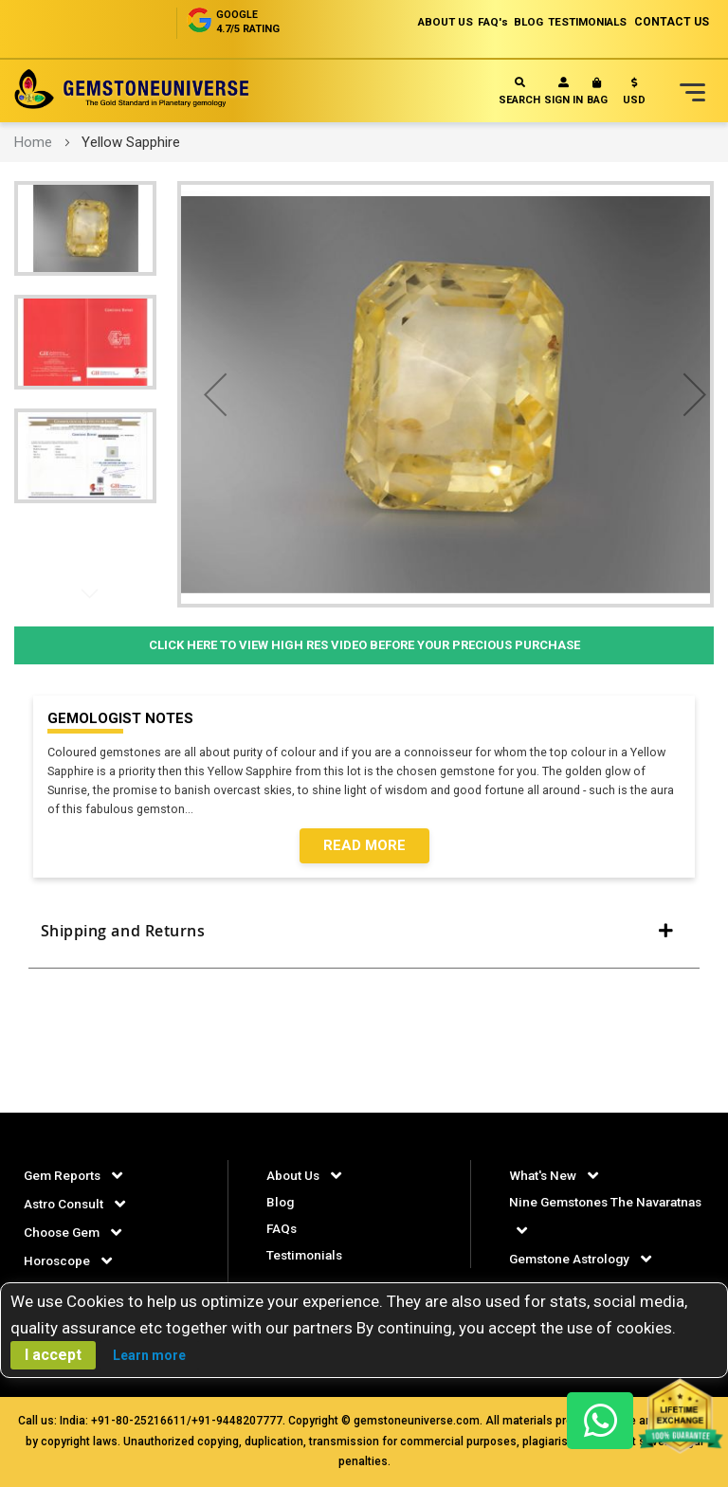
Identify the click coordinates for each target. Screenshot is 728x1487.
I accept (53, 1355)
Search (519, 91)
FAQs (282, 1228)
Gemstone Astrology (573, 1258)
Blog (281, 1201)
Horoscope (59, 1260)
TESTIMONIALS (581, 21)
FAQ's (471, 21)
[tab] (364, 939)
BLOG (512, 21)
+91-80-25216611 (139, 1420)
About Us (293, 1175)
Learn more (149, 1355)
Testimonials (306, 1254)
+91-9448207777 (236, 1420)
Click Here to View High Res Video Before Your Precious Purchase (364, 645)
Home (33, 142)
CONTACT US (671, 21)
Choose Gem (64, 1232)
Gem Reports (64, 1175)
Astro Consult (66, 1203)
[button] (634, 95)
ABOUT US (417, 21)
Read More (364, 847)
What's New (543, 1175)
